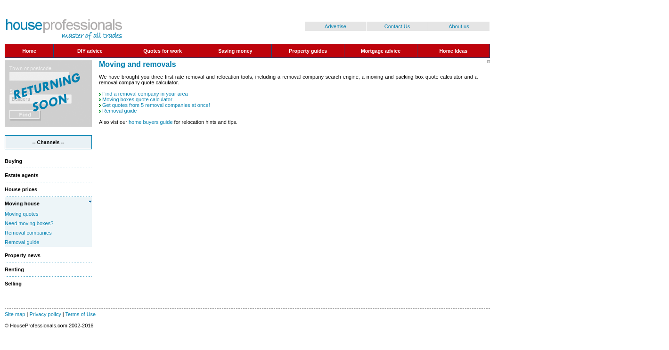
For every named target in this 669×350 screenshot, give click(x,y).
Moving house (22, 203)
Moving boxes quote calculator (137, 99)
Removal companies (28, 233)
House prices (21, 189)
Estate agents (22, 175)
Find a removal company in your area (145, 94)
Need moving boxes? (29, 223)
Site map (15, 314)
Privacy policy (45, 314)
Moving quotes (22, 214)
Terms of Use (80, 314)
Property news (23, 255)
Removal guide (22, 242)
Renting (14, 269)
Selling (13, 283)
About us (459, 26)
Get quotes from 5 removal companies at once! (156, 105)
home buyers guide (151, 122)
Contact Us (397, 26)
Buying (13, 161)
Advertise (335, 26)
